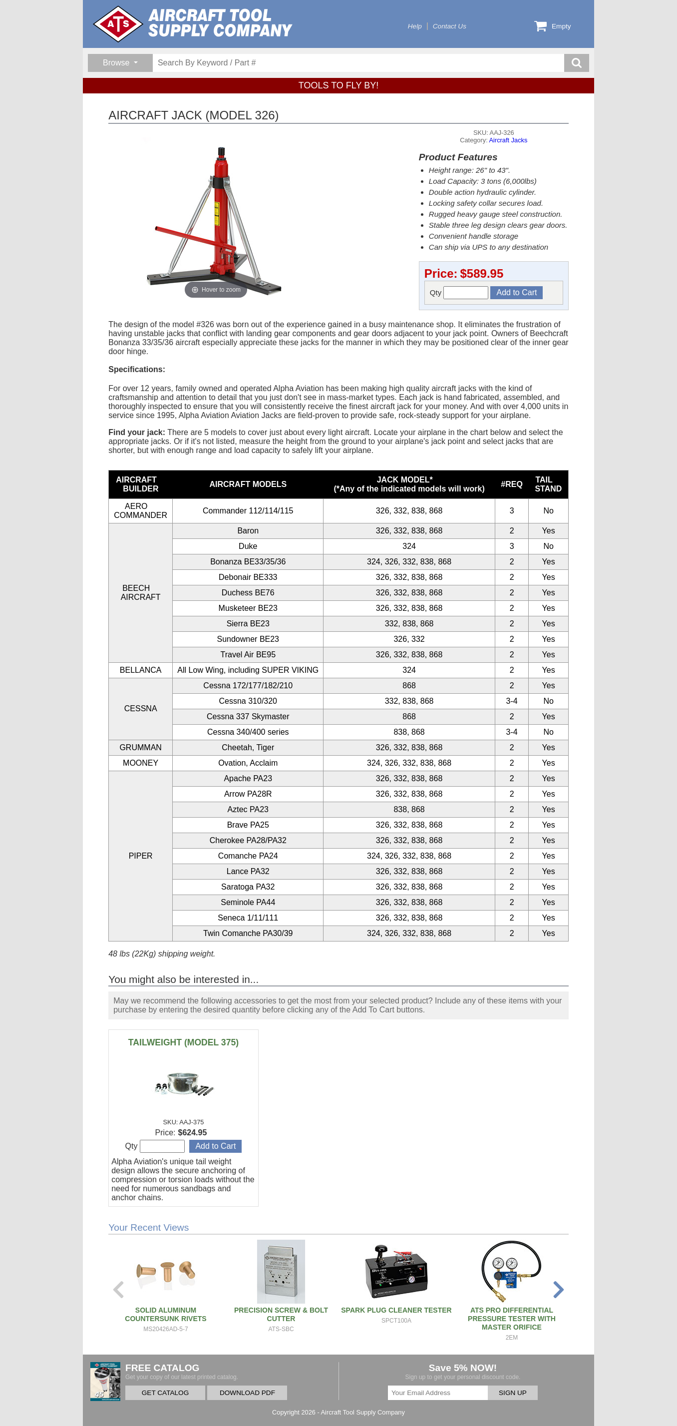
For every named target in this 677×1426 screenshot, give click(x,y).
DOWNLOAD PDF (247, 1393)
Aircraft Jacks (508, 140)
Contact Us (449, 26)
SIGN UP (513, 1393)
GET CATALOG (165, 1393)
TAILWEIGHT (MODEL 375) (183, 1042)
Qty (459, 292)
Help (415, 26)
